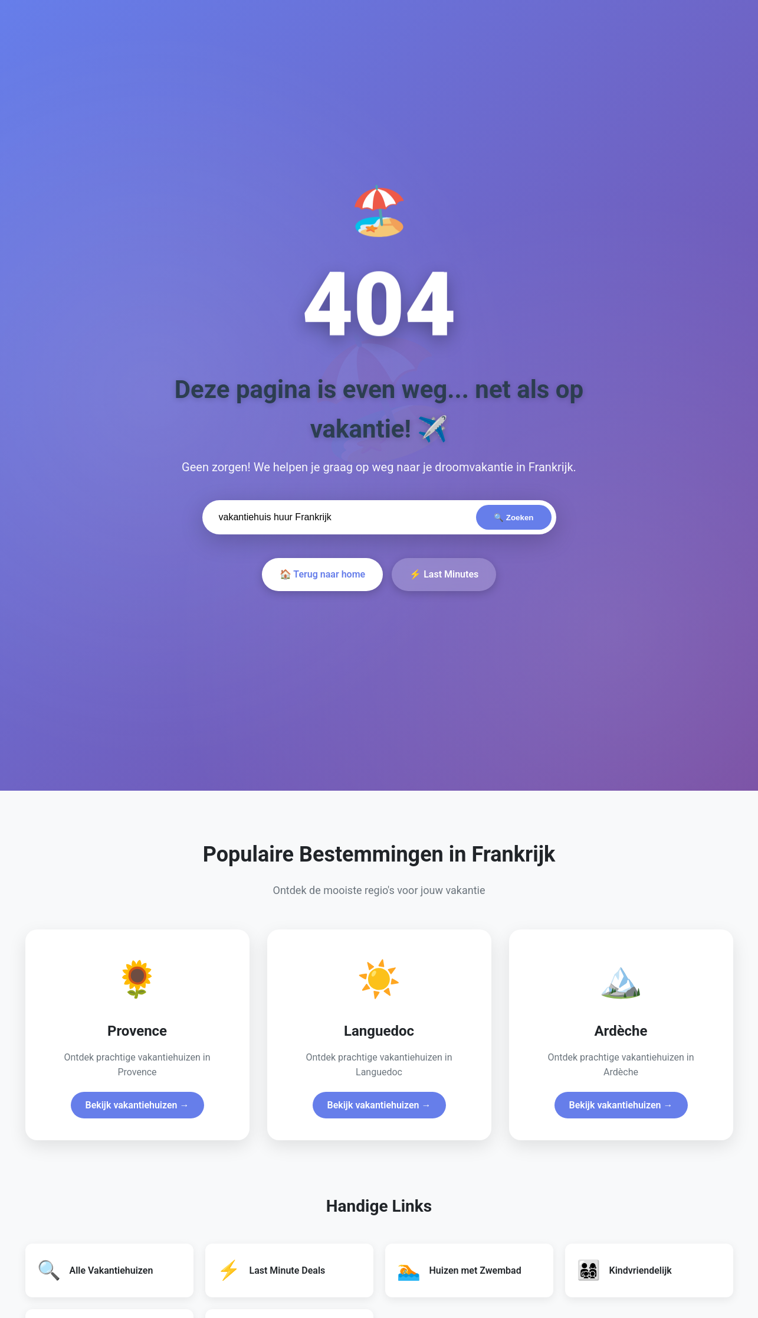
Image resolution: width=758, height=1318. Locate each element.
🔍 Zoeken (513, 517)
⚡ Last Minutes (443, 574)
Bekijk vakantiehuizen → (137, 1105)
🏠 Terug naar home (322, 574)
